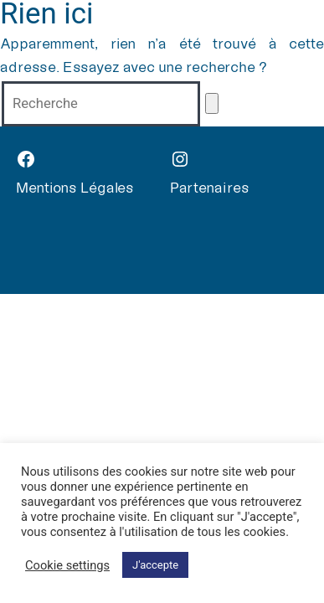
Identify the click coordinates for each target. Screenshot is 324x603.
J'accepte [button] (155, 565)
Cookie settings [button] (67, 565)
